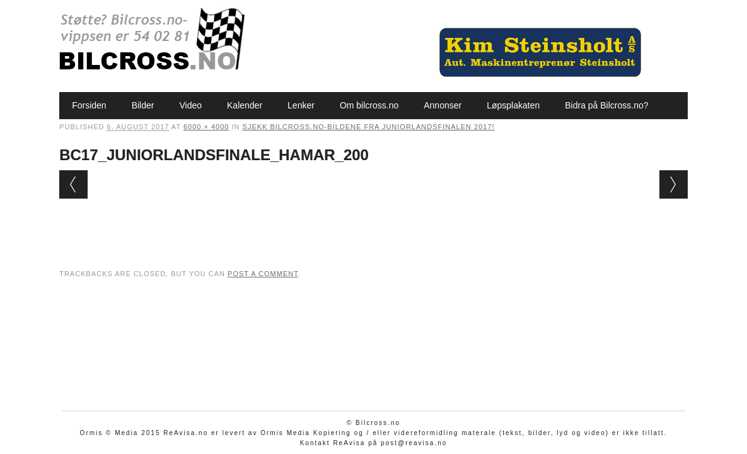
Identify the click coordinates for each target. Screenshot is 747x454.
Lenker (301, 105)
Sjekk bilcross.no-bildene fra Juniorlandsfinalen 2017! (369, 127)
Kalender (244, 105)
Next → (673, 184)
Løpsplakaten (513, 105)
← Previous (73, 184)
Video (190, 105)
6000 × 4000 (206, 127)
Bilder (143, 105)
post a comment (263, 273)
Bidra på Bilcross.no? (606, 105)
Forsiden (89, 105)
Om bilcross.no (369, 105)
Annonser (442, 105)
